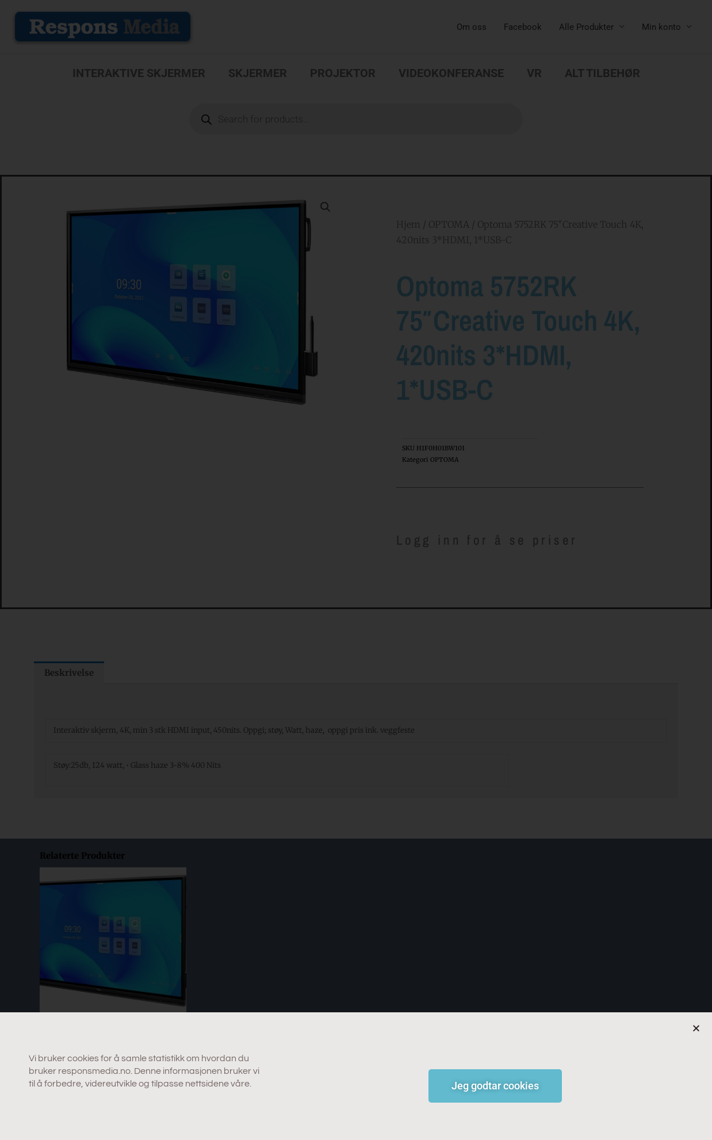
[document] (356, 570)
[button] (696, 1035)
